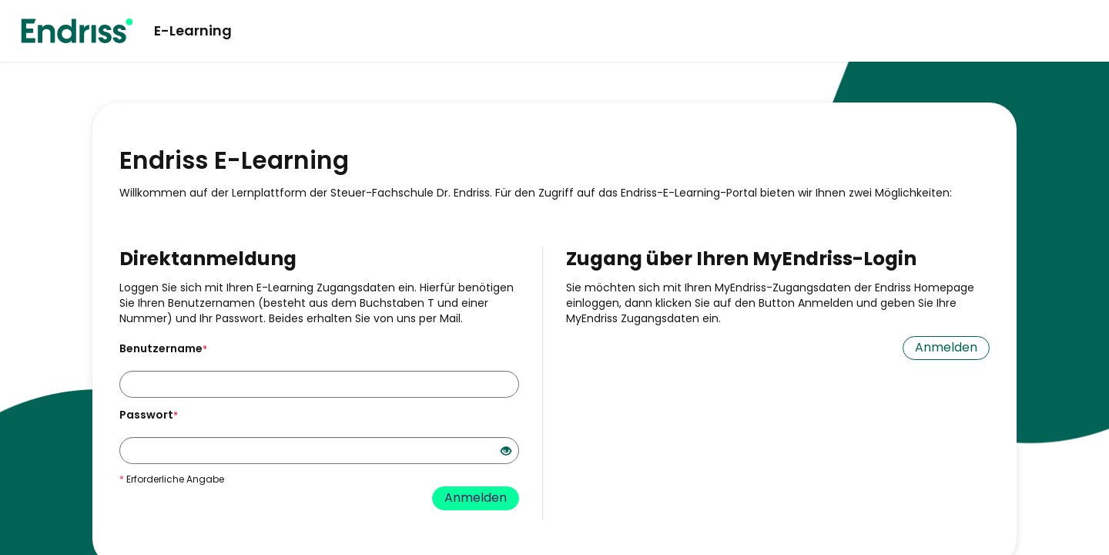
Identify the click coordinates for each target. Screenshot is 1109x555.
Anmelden (475, 497)
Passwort (148, 414)
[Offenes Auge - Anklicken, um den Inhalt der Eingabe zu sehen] (506, 451)
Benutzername (163, 348)
